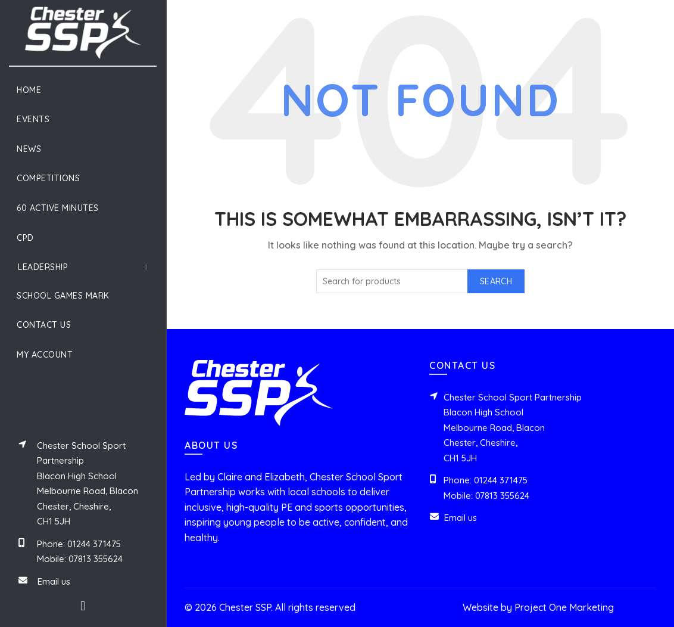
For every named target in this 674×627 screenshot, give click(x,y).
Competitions (48, 178)
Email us (54, 581)
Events (33, 119)
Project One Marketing (564, 607)
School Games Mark (63, 295)
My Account (45, 354)
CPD (25, 237)
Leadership (43, 267)
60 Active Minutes (58, 208)
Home (29, 90)
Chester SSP (245, 607)
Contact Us (44, 324)
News (29, 149)
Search (496, 281)
